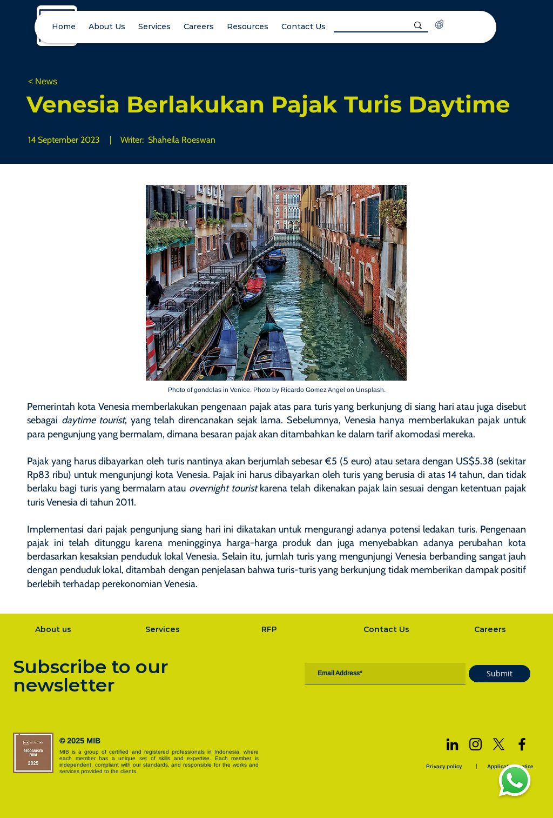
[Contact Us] (388, 629)
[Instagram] (475, 744)
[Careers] (491, 629)
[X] (498, 744)
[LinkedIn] (452, 744)
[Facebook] (522, 744)
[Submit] (499, 673)
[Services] (164, 629)
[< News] (63, 82)
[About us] (54, 629)
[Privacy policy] (445, 766)
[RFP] (270, 629)
